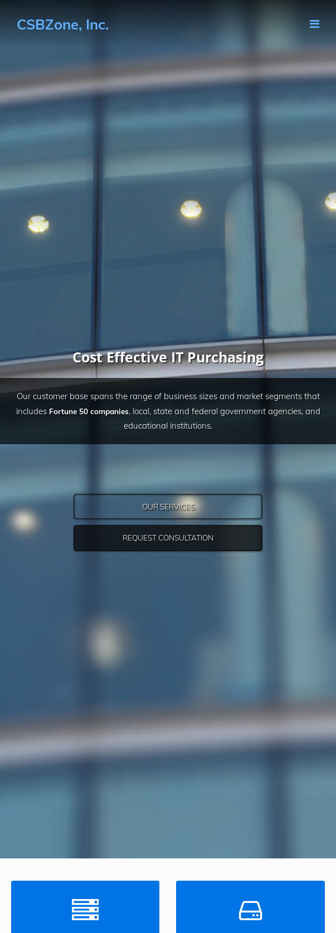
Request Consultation (168, 537)
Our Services (168, 506)
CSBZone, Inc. (63, 24)
